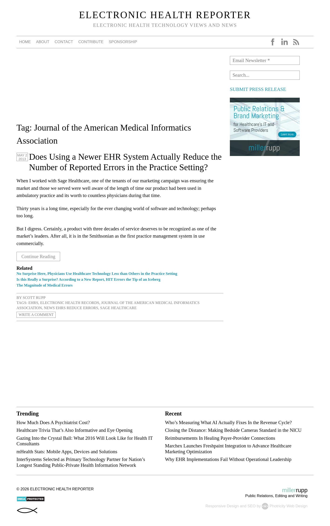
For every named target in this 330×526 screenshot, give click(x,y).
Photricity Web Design (288, 506)
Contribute (90, 42)
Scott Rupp (34, 297)
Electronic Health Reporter (165, 15)
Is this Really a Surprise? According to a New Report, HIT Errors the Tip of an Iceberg (88, 279)
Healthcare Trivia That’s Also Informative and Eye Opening (75, 430)
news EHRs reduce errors (71, 308)
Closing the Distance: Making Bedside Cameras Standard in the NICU (233, 430)
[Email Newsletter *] (265, 60)
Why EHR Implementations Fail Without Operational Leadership (228, 459)
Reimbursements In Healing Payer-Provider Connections (220, 437)
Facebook (273, 42)
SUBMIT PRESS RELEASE (258, 89)
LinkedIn (284, 42)
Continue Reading (39, 256)
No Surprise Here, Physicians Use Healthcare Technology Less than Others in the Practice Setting (97, 273)
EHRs (33, 303)
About (42, 42)
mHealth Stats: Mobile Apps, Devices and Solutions (67, 451)
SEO (252, 506)
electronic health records (69, 303)
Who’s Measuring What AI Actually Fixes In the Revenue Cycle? (228, 422)
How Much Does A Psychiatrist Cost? (53, 422)
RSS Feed (296, 42)
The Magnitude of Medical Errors (45, 285)
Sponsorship (123, 42)
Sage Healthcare (118, 308)
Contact (64, 42)
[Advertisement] (120, 88)
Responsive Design (222, 506)
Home (25, 42)
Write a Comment (37, 315)
